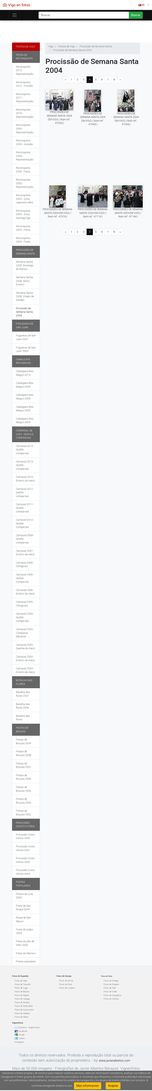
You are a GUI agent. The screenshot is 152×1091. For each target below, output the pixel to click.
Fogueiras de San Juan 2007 (26, 337)
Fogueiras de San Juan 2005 (26, 349)
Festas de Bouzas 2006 (23, 777)
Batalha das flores (24, 682)
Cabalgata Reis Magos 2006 (24, 396)
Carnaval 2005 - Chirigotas (25, 603)
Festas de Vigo (25, 46)
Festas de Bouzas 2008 (23, 753)
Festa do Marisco (26, 953)
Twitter (21, 1038)
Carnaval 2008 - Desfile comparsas (25, 539)
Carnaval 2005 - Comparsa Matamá (25, 633)
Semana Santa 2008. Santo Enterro (24, 281)
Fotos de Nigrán (22, 995)
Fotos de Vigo (21, 981)
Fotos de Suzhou (111, 999)
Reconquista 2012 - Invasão (24, 84)
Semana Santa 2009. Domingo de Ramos (24, 265)
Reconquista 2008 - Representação (24, 156)
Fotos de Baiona (22, 991)
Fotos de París (65, 984)
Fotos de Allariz (21, 1017)
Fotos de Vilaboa (22, 1013)
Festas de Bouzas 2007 (23, 765)
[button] (143, 5)
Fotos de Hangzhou (112, 995)
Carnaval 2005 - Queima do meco (25, 646)
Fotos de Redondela (24, 1006)
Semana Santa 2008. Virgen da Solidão (25, 296)
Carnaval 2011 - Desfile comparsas (25, 508)
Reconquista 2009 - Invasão (24, 142)
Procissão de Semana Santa (25, 251)
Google (21, 1035)
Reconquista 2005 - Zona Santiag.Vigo (23, 214)
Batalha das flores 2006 (23, 706)
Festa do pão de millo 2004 (25, 943)
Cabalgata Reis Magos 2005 (24, 408)
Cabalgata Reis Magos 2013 (24, 373)
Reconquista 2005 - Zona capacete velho (24, 199)
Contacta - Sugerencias (29, 1027)
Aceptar (113, 1085)
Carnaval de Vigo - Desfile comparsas (24, 434)
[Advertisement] (76, 30)
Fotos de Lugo (21, 988)
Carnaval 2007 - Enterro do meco (25, 552)
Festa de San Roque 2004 (23, 907)
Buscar (135, 15)
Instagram (19, 1042)
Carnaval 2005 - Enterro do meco (25, 658)
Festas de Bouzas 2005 (23, 789)
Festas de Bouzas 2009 (23, 741)
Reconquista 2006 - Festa (23, 169)
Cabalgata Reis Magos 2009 (24, 385)
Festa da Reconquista (24, 56)
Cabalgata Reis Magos (23, 361)
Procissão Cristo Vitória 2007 (25, 848)
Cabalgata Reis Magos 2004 (24, 420)
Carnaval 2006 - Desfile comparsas (25, 578)
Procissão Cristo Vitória (25, 824)
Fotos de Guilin (110, 991)
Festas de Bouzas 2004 (23, 800)
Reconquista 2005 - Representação (24, 183)
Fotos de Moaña (22, 1002)
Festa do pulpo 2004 (24, 931)
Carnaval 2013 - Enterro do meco (25, 478)
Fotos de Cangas (22, 999)
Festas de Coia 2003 (24, 895)
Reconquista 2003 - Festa (23, 240)
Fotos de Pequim (111, 984)
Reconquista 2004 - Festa (23, 228)
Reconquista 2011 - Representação (24, 98)
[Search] (84, 15)
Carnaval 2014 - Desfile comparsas (25, 450)
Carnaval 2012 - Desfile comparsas (25, 492)
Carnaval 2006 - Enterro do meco (25, 592)
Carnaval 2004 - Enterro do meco (25, 670)
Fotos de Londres (67, 988)
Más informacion (87, 1085)
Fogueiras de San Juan (24, 325)
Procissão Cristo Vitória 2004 (25, 872)
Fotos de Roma (66, 981)
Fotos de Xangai (111, 981)
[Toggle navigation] (14, 15)
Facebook (22, 1031)
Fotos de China (106, 976)
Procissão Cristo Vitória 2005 (25, 860)
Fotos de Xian (110, 988)
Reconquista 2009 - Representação (24, 128)
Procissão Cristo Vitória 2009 (25, 836)
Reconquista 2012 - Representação (24, 70)
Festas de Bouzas (22, 729)
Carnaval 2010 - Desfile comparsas (25, 523)
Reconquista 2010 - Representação (24, 113)
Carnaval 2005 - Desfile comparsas (25, 617)
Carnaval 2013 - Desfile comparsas (25, 465)
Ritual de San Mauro (23, 919)
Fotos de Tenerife (23, 984)
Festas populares (23, 883)
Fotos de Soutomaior (24, 1010)
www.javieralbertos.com (114, 1060)
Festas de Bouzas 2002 (23, 812)
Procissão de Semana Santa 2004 (24, 312)
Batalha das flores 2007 (23, 694)
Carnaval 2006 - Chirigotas (25, 564)
